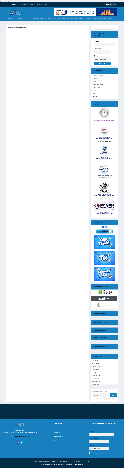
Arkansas (95, 99)
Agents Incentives (97, 84)
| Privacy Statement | (53, 465)
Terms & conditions (66, 465)
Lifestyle (65, 18)
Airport (94, 90)
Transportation (99, 18)
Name (96, 41)
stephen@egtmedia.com (21, 436)
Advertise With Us (58, 436)
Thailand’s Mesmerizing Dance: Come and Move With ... (32, 4)
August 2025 (95, 384)
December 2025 (96, 372)
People (81, 18)
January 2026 (96, 369)
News (9, 18)
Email (96, 56)
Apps (93, 93)
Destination (17, 18)
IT (59, 18)
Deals (25, 18)
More (109, 18)
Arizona (94, 96)
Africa (94, 81)
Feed (54, 440)
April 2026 (95, 360)
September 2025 (97, 381)
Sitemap (43, 465)
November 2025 (96, 375)
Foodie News (34, 18)
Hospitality (52, 18)
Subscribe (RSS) (78, 465)
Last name (98, 49)
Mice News (73, 18)
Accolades (95, 78)
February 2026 (96, 366)
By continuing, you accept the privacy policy (106, 399)
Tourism (88, 18)
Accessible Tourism (98, 75)
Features (43, 18)
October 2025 (96, 378)
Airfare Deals (96, 87)
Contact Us (56, 433)
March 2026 (95, 363)
